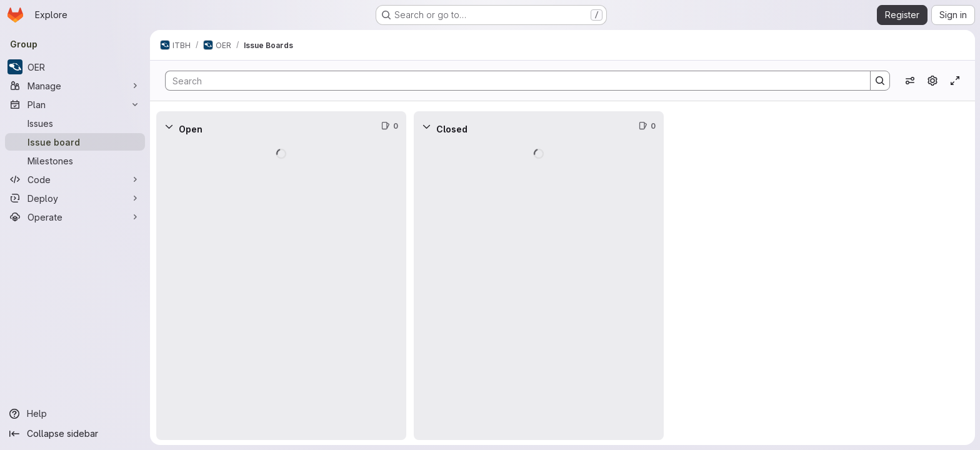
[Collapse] (168, 126)
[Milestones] (75, 160)
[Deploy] (75, 198)
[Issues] (75, 123)
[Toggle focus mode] (955, 81)
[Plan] (75, 104)
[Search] (511, 80)
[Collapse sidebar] (75, 433)
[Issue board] (75, 142)
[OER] (75, 67)
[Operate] (75, 217)
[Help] (75, 413)
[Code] (75, 179)
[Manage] (75, 85)
